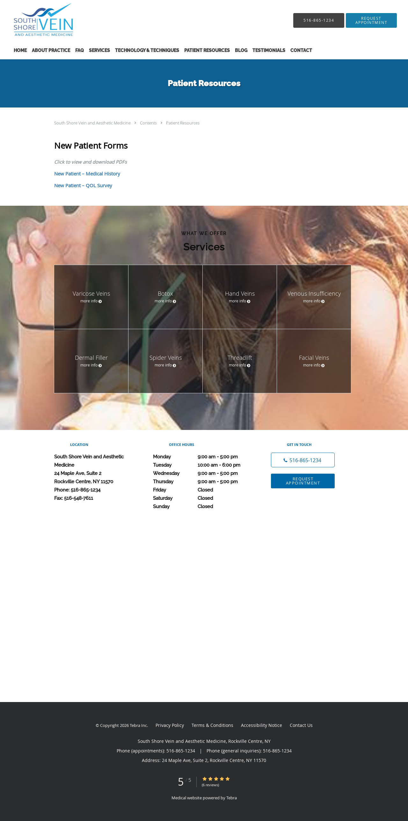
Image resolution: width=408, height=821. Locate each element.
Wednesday (202, 473)
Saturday (202, 498)
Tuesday (202, 465)
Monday (202, 457)
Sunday (202, 506)
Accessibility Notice (261, 725)
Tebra (231, 798)
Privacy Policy (170, 725)
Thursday (202, 481)
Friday (202, 490)
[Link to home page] (35, 20)
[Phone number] (303, 460)
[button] (371, 20)
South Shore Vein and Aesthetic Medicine (93, 123)
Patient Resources (183, 123)
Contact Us (301, 725)
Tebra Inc (138, 725)
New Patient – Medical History (87, 173)
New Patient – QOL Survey (83, 185)
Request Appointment (303, 481)
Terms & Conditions (212, 725)
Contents (149, 123)
